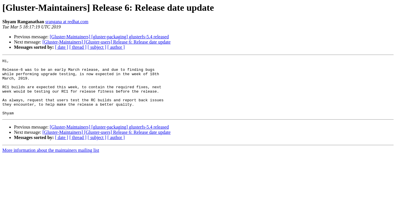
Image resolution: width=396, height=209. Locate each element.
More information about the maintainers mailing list (50, 161)
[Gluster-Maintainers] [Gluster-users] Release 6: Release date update (107, 41)
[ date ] (61, 47)
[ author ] (116, 47)
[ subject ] (97, 47)
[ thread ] (77, 47)
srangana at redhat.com (67, 21)
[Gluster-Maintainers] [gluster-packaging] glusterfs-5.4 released (109, 36)
